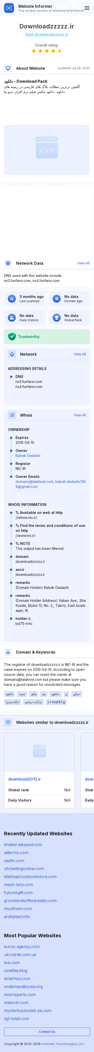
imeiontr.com (16, 1002)
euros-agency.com (22, 946)
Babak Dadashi (28, 455)
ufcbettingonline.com (24, 868)
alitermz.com (16, 852)
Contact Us (47, 1032)
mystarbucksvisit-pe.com (27, 1010)
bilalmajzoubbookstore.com (30, 876)
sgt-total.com (16, 1018)
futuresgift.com (18, 892)
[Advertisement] (46, 109)
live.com (12, 962)
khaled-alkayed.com (23, 844)
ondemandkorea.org (23, 986)
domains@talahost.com (34, 481)
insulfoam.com (18, 908)
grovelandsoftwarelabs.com (30, 900)
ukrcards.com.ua (20, 954)
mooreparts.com (20, 994)
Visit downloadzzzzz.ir (46, 34)
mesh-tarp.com (18, 884)
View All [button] (83, 263)
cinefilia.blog (15, 970)
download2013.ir (24, 779)
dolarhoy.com (17, 978)
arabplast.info (17, 916)
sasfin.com (14, 860)
